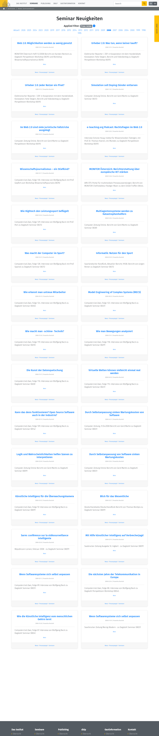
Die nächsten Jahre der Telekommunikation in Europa (114, 576)
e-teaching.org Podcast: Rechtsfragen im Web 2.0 (114, 127)
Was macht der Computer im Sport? (44, 253)
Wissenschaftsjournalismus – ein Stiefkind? (44, 169)
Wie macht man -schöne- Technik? (44, 331)
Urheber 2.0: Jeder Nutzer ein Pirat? (44, 85)
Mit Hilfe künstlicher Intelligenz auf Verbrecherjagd (114, 535)
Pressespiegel (43, 72)
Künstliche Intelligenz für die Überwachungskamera (44, 496)
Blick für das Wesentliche (114, 496)
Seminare (51, 72)
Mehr (44, 64)
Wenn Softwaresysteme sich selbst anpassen (44, 574)
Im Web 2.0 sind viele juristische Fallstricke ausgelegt (44, 129)
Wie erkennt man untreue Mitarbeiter (45, 292)
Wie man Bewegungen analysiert (114, 331)
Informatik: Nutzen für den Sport (114, 253)
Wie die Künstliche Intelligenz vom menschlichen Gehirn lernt (44, 618)
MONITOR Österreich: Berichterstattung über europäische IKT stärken (114, 170)
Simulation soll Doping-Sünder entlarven (114, 85)
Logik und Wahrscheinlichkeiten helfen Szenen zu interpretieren (45, 456)
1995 (79, 33)
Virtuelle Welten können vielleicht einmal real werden (114, 372)
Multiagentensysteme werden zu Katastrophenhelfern (114, 212)
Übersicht (17, 734)
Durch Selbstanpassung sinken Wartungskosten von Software (114, 414)
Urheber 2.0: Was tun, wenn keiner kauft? (114, 43)
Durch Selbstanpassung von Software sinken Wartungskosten (114, 456)
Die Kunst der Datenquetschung (45, 370)
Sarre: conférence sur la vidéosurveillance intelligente (44, 537)
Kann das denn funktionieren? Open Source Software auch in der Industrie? (44, 414)
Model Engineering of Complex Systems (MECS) (114, 292)
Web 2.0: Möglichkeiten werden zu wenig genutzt (44, 43)
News (36, 72)
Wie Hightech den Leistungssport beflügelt (44, 211)
